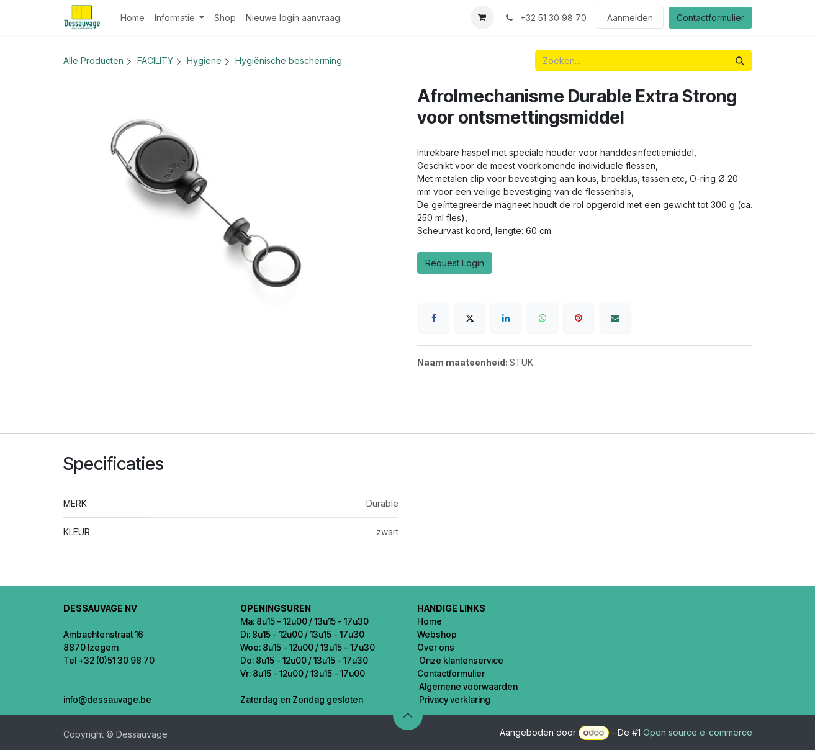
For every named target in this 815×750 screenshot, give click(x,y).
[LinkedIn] (506, 318)
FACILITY (155, 60)
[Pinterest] (578, 318)
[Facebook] (434, 318)
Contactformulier (710, 17)
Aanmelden (630, 17)
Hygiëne (204, 60)
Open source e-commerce (697, 732)
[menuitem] (132, 17)
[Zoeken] (739, 60)
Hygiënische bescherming (288, 60)
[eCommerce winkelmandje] (482, 17)
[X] (470, 318)
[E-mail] (615, 318)
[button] (408, 715)
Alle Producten (93, 60)
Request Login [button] (454, 263)
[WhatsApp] (542, 318)
